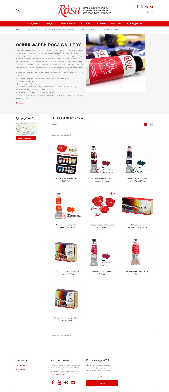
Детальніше (20, 103)
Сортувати (55, 125)
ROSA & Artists (68, 23)
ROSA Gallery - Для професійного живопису (59, 29)
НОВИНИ (101, 23)
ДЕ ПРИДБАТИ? (134, 23)
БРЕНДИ (49, 23)
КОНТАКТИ (116, 23)
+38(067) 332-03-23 (72, 371)
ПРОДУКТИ (32, 23)
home (18, 29)
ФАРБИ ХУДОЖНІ (88, 29)
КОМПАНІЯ (86, 23)
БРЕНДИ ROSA (32, 29)
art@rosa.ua (60, 375)
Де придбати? (24, 118)
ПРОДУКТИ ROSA (22, 365)
